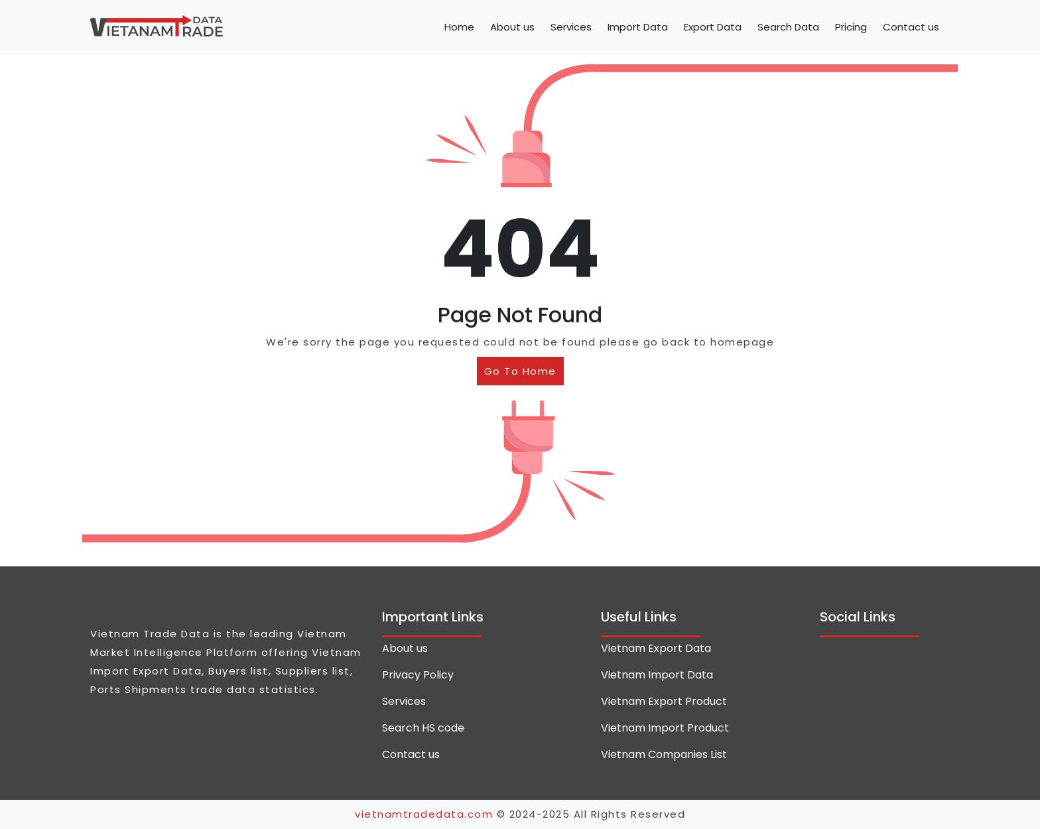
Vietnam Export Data (656, 648)
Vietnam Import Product (665, 727)
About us (512, 27)
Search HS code (423, 727)
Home (459, 27)
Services (571, 27)
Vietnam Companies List (664, 754)
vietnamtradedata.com (424, 814)
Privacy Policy (418, 674)
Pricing (851, 27)
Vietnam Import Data (657, 674)
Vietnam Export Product (664, 701)
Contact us (911, 27)
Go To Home (520, 371)
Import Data (638, 27)
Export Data (713, 27)
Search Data (788, 27)
